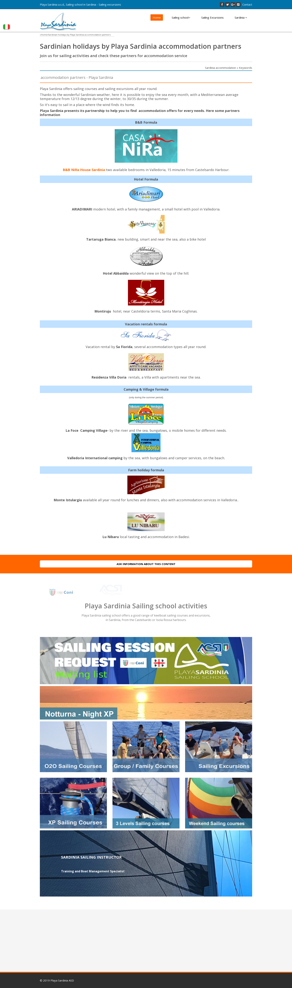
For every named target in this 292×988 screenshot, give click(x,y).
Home (157, 17)
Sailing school (181, 17)
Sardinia (241, 17)
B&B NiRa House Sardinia (84, 170)
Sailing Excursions (212, 17)
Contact (247, 4)
